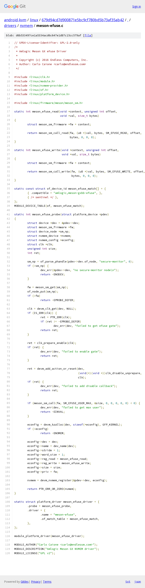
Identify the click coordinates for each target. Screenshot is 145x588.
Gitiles (25, 582)
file (88, 35)
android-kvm (15, 19)
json (137, 581)
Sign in (136, 6)
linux (34, 19)
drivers (10, 25)
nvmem (26, 25)
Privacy (35, 582)
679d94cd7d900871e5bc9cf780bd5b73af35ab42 (83, 19)
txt (127, 581)
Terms (47, 582)
